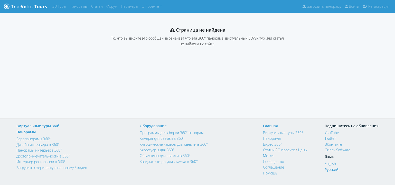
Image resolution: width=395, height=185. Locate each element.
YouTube (332, 132)
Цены (302, 149)
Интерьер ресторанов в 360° (40, 161)
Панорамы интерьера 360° (39, 150)
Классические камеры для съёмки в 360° (174, 144)
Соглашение (273, 167)
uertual (25, 6)
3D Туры (60, 6)
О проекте (286, 149)
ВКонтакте (333, 144)
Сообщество (273, 161)
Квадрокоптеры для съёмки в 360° (169, 161)
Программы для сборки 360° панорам (171, 132)
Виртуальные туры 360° (38, 125)
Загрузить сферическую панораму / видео (51, 167)
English (330, 163)
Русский (331, 169)
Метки (268, 155)
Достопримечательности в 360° (43, 156)
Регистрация (376, 6)
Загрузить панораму (322, 6)
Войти (352, 6)
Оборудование (153, 125)
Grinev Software (337, 149)
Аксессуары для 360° (157, 149)
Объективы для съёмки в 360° (165, 155)
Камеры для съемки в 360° (162, 138)
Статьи (98, 6)
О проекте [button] (150, 6)
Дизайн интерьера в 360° (38, 144)
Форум (112, 6)
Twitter (330, 138)
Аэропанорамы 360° (33, 138)
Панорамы (79, 6)
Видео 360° (272, 144)
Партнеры (130, 6)
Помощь (270, 173)
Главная (270, 125)
